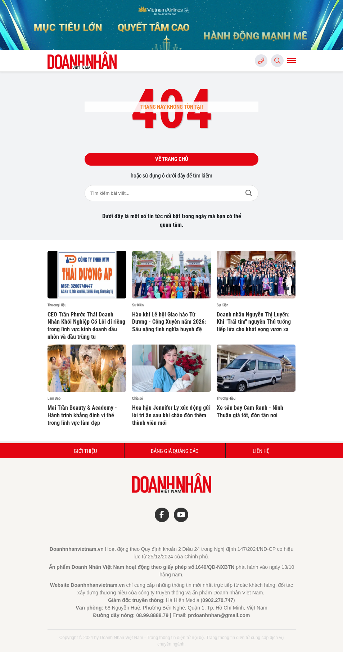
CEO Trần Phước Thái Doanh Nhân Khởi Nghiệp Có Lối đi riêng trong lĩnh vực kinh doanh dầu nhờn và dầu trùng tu (86, 325)
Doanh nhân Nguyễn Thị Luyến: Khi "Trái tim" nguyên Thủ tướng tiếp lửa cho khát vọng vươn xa (254, 322)
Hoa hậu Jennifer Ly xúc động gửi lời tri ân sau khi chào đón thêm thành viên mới (171, 415)
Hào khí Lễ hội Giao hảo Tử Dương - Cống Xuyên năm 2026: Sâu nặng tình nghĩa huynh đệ (169, 322)
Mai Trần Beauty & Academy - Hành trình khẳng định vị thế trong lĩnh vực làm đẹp (82, 415)
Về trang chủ (171, 159)
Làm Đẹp (54, 398)
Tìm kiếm (249, 193)
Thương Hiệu (57, 304)
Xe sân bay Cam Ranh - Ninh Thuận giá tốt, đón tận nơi (250, 411)
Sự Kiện (138, 304)
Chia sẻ (137, 398)
